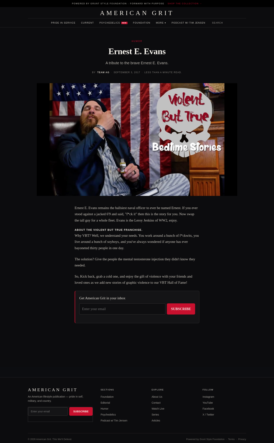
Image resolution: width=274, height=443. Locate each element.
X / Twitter (208, 414)
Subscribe (181, 309)
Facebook (208, 408)
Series (155, 414)
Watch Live (158, 408)
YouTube (208, 402)
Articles (156, 420)
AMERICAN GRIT (137, 13)
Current (87, 23)
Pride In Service (63, 23)
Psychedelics (114, 23)
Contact (156, 402)
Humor (104, 408)
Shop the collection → (185, 3)
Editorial (105, 402)
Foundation (141, 23)
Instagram (208, 396)
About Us (157, 396)
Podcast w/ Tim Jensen (188, 23)
